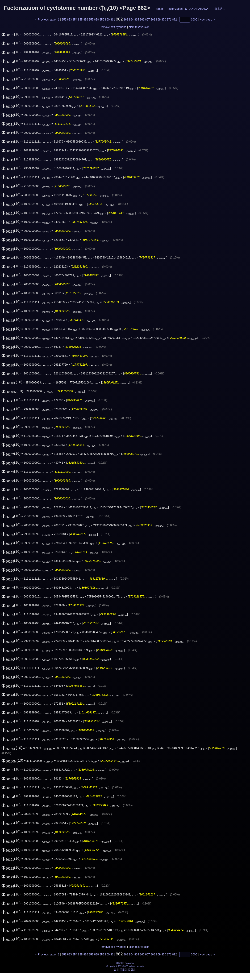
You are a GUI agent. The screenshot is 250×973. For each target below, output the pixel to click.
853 (69, 19)
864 (131, 19)
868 (153, 19)
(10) (11, 34)
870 (163, 19)
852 (64, 19)
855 (80, 19)
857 (91, 19)
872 (174, 19)
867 (147, 19)
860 (107, 19)
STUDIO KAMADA (196, 8)
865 (136, 19)
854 (75, 19)
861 (112, 19)
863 (126, 19)
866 (142, 19)
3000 (194, 19)
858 (96, 19)
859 (102, 19)
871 (169, 19)
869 (158, 19)
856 (85, 19)
